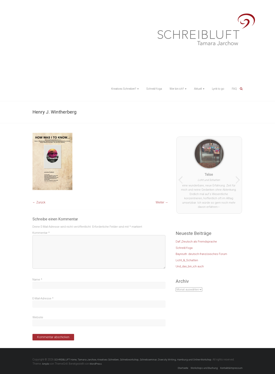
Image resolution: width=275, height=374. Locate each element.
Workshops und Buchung (204, 368)
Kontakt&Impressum (231, 368)
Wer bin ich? (177, 88)
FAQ (234, 88)
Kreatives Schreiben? (123, 88)
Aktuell (198, 88)
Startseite (183, 368)
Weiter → (162, 202)
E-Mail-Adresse (42, 298)
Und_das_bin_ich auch (190, 266)
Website (37, 317)
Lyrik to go (218, 88)
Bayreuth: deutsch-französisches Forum (201, 254)
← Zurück (38, 202)
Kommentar (41, 233)
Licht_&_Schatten (187, 260)
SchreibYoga (154, 88)
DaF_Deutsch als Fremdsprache (196, 241)
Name (37, 279)
